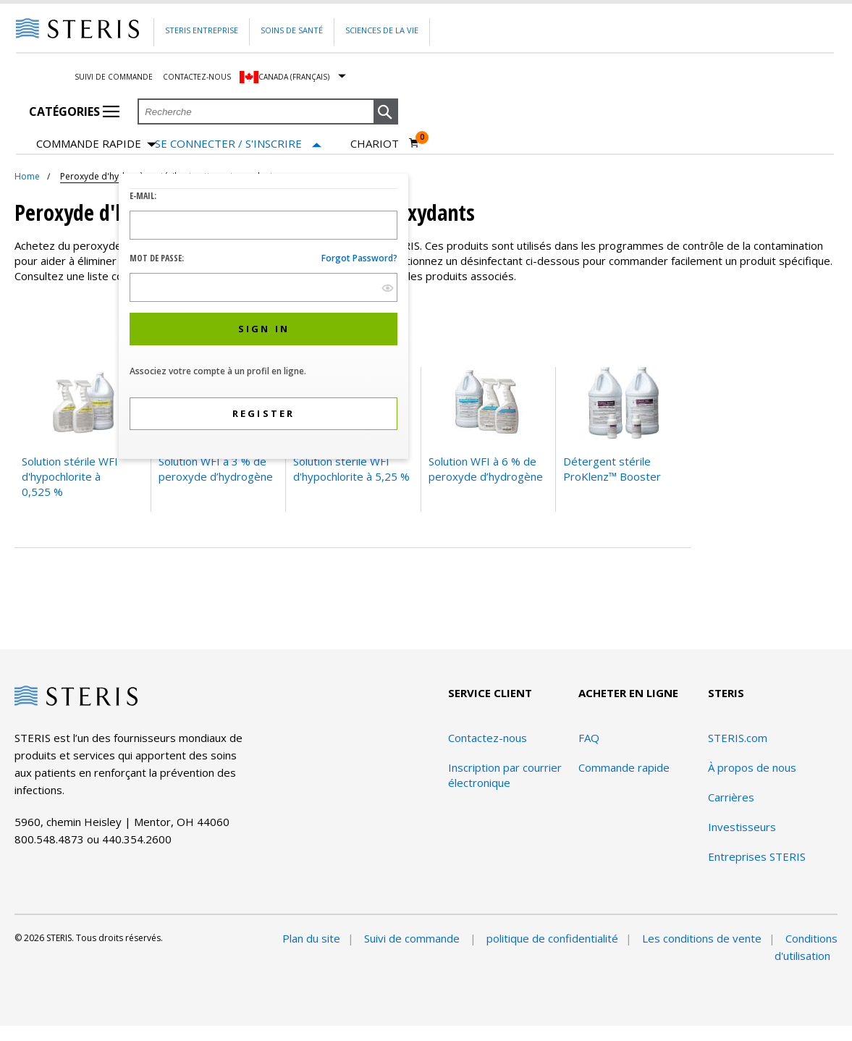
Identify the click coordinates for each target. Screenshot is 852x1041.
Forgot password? (359, 258)
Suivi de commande (114, 77)
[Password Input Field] (263, 287)
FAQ (588, 737)
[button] (386, 112)
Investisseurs (742, 826)
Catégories (74, 111)
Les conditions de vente (702, 938)
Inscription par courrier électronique (505, 775)
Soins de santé (292, 30)
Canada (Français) (293, 77)
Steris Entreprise (201, 30)
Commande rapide (96, 144)
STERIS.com (737, 737)
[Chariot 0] (385, 143)
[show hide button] (387, 288)
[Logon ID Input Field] (263, 225)
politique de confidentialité (552, 938)
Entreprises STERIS (757, 856)
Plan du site (311, 938)
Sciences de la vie (381, 30)
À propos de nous (752, 767)
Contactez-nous (197, 77)
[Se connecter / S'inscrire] (238, 143)
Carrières (731, 797)
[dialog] (263, 318)
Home (27, 176)
